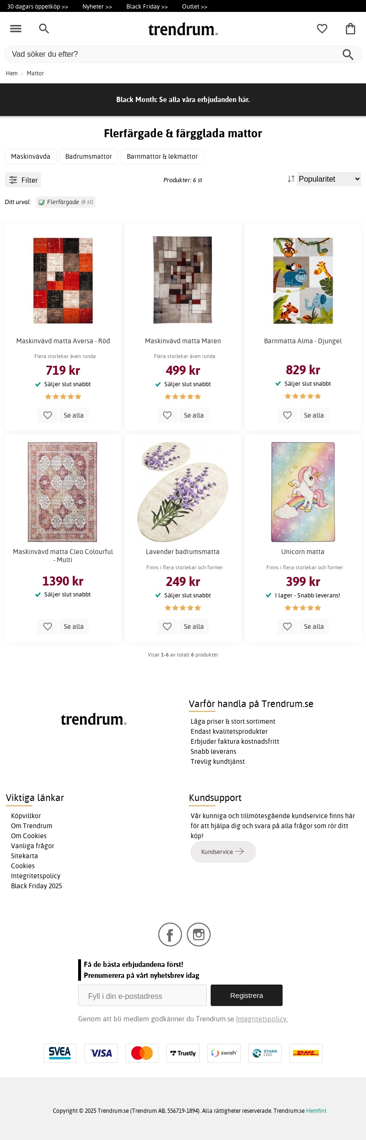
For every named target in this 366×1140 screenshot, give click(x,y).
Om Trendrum (31, 826)
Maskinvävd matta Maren (183, 341)
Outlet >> (194, 6)
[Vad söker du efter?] (183, 54)
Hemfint (316, 1110)
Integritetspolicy (36, 876)
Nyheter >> (97, 6)
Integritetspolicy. (262, 1018)
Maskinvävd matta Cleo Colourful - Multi (63, 555)
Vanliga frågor (32, 846)
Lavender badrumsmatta (183, 551)
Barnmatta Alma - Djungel (303, 341)
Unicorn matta (303, 551)
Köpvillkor (26, 815)
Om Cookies (29, 836)
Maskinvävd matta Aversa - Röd (63, 341)
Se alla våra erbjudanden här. (204, 99)
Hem (12, 73)
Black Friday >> (147, 6)
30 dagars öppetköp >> (37, 6)
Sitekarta (24, 856)
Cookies (23, 866)
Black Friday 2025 (36, 886)
